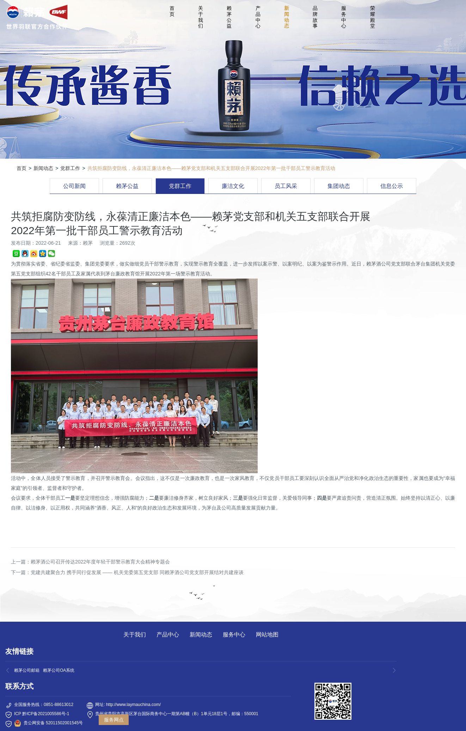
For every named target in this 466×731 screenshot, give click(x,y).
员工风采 (286, 186)
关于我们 (200, 17)
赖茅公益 (229, 17)
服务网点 (114, 720)
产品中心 (258, 17)
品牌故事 (315, 17)
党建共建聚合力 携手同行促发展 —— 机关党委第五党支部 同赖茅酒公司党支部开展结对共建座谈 (137, 572)
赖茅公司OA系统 (58, 670)
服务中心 (343, 17)
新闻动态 (286, 17)
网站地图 (267, 635)
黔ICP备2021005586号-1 (45, 713)
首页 (21, 168)
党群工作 (70, 168)
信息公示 (391, 186)
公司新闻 (74, 186)
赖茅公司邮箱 (26, 670)
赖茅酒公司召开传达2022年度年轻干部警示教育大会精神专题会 (100, 562)
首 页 (173, 11)
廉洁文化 (233, 186)
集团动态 (338, 186)
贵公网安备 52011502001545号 (53, 722)
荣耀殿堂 (372, 17)
